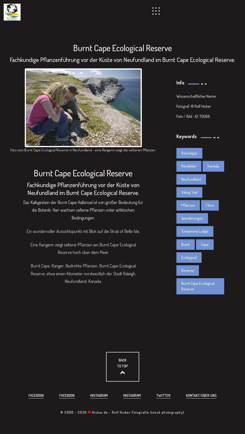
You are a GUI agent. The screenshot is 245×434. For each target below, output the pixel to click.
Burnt (185, 244)
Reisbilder (188, 166)
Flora (210, 205)
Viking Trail (189, 192)
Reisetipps (189, 153)
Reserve (187, 270)
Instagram (99, 395)
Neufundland (191, 179)
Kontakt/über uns (201, 395)
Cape (205, 244)
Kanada (213, 166)
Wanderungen (192, 218)
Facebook (36, 395)
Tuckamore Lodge (194, 231)
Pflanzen (188, 205)
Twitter (163, 395)
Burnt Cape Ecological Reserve (198, 286)
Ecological (189, 257)
